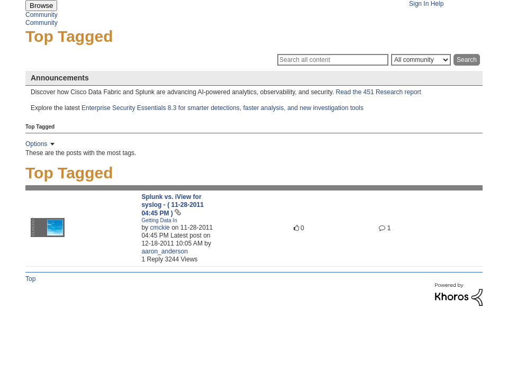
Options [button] (36, 144)
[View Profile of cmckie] (159, 227)
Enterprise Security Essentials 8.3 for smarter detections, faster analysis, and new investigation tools (222, 108)
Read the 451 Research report (378, 92)
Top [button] (30, 279)
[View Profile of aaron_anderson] (164, 251)
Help (437, 3)
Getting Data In (159, 220)
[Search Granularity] (421, 60)
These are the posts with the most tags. (80, 153)
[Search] (332, 60)
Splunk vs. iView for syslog (172, 205)
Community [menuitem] (41, 15)
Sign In (419, 3)
